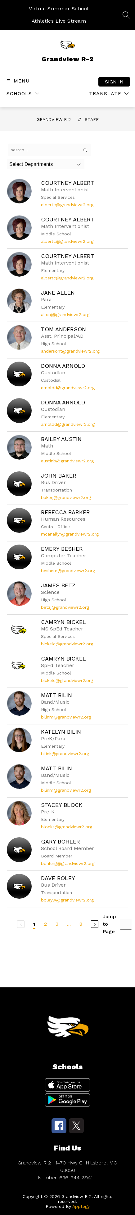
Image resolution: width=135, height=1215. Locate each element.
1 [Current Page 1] (34, 924)
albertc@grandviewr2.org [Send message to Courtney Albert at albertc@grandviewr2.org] (67, 204)
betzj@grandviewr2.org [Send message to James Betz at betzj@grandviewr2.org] (65, 607)
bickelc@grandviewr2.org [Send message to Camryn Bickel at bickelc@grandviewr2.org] (67, 643)
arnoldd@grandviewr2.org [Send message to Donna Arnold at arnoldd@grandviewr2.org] (68, 387)
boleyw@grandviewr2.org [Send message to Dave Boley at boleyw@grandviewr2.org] (67, 899)
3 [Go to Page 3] (57, 924)
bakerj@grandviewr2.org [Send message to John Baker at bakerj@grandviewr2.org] (66, 497)
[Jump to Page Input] (126, 924)
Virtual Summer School (59, 8)
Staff (92, 119)
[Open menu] (17, 81)
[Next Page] (94, 924)
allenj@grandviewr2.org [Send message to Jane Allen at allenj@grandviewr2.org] (65, 314)
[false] (49, 150)
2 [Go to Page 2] (45, 924)
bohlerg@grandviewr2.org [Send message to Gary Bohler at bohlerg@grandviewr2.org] (67, 863)
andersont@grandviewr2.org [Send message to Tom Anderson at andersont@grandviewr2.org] (70, 351)
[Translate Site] (109, 93)
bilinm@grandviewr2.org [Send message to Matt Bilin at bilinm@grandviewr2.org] (66, 716)
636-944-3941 (75, 1178)
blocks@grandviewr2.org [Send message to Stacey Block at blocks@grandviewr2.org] (66, 826)
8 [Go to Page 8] (80, 924)
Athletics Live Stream (59, 21)
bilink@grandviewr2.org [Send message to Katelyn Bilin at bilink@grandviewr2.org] (65, 753)
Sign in (114, 82)
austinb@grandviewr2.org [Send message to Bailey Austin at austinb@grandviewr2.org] (67, 460)
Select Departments (31, 164)
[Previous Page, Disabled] (21, 924)
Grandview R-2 (54, 119)
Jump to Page (109, 924)
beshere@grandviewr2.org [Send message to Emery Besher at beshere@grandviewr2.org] (68, 570)
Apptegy (81, 1206)
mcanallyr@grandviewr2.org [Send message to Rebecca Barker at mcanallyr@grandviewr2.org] (70, 534)
